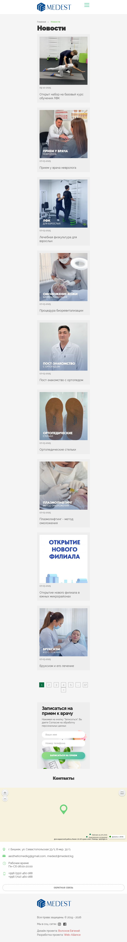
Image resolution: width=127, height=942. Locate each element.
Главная (41, 22)
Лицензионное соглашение (98, 837)
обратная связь (63, 888)
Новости (55, 22)
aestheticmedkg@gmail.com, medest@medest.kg (40, 856)
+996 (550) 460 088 (20, 873)
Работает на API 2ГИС (99, 835)
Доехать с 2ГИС (118, 837)
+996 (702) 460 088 (20, 876)
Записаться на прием (63, 755)
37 (85, 684)
